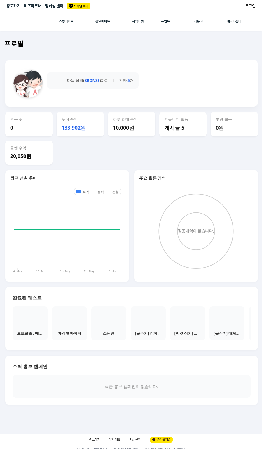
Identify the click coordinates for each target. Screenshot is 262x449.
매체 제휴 (114, 439)
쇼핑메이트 (66, 21)
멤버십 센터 (54, 6)
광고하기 (13, 6)
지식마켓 (138, 21)
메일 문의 (135, 439)
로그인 (250, 6)
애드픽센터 (234, 21)
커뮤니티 (199, 21)
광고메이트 (102, 21)
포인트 (165, 21)
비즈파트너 (32, 6)
